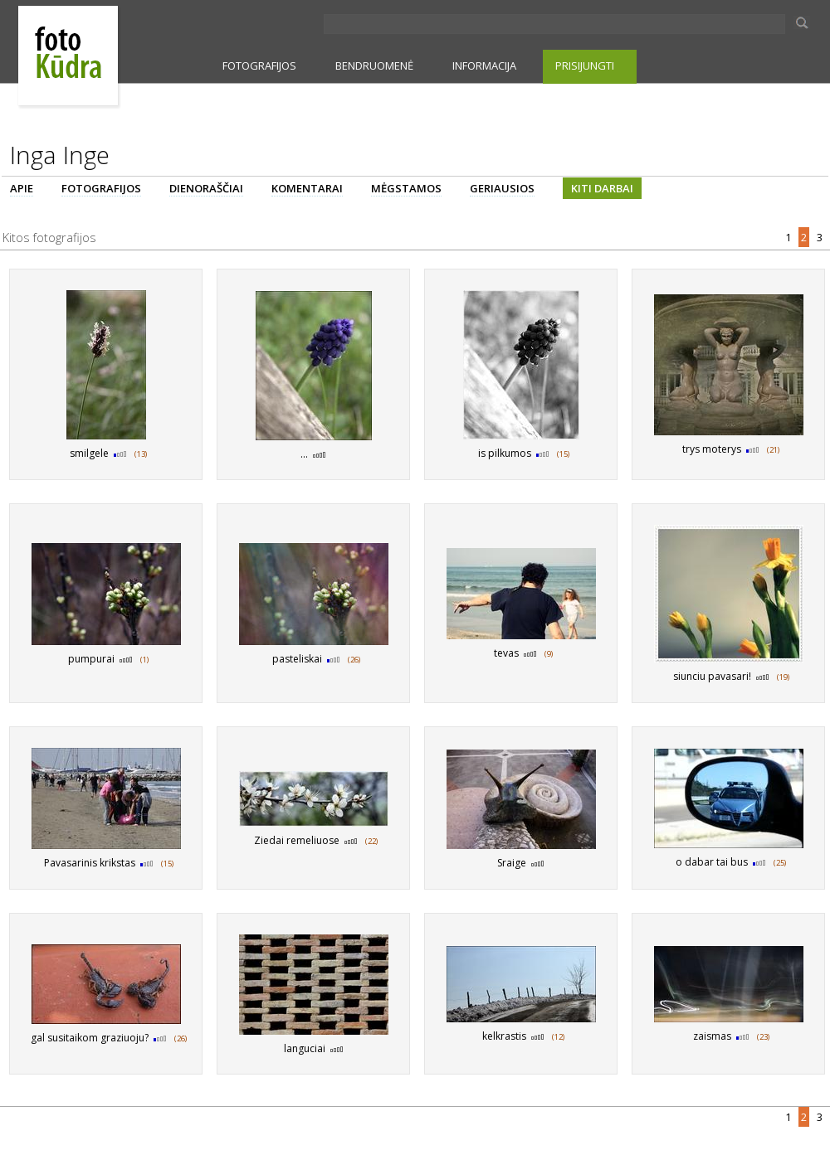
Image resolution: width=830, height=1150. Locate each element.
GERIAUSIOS (502, 188)
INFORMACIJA (484, 65)
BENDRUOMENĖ (374, 65)
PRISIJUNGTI (584, 65)
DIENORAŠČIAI (206, 188)
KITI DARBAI (602, 188)
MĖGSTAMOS (406, 188)
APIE (21, 188)
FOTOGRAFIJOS (259, 65)
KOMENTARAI (307, 188)
